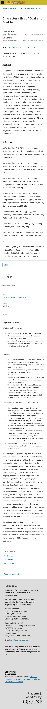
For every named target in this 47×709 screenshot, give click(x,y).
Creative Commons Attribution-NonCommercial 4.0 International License (22, 679)
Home (5, 8)
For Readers (8, 556)
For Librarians (9, 563)
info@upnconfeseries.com (21, 640)
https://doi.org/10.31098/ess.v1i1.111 (22, 47)
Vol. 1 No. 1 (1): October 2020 (30, 8)
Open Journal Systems (13, 574)
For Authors (8, 559)
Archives (13, 8)
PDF (7, 265)
